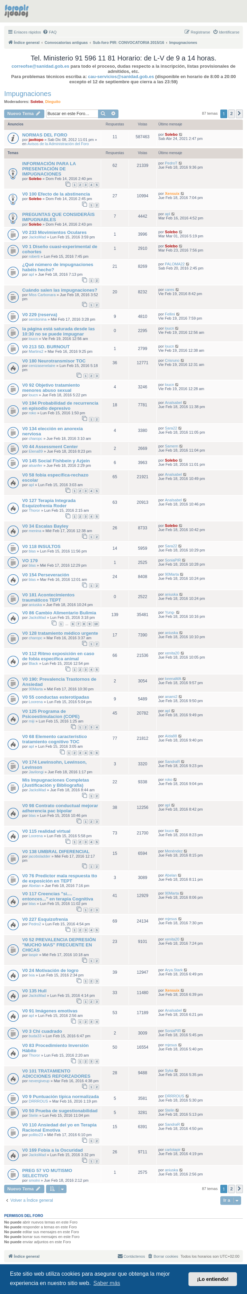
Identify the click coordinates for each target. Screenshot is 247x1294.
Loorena (36, 702)
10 (96, 624)
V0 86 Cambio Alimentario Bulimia (59, 612)
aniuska (35, 605)
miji (32, 721)
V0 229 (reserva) (39, 314)
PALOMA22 (175, 264)
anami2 (171, 697)
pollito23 (36, 1135)
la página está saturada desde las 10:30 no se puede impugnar (58, 331)
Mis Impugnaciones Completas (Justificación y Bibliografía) (55, 782)
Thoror (34, 510)
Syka (169, 1070)
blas (32, 551)
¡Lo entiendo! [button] (213, 1279)
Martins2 (36, 351)
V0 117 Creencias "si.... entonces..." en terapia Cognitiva (57, 896)
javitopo (36, 140)
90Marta (172, 574)
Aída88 (171, 736)
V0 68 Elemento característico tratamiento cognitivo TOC (54, 739)
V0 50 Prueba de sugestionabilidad (60, 1110)
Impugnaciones (27, 93)
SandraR (172, 761)
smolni (34, 1180)
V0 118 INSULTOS (41, 546)
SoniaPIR (173, 560)
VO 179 (30, 560)
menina (35, 531)
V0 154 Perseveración (45, 574)
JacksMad (37, 237)
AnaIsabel (173, 402)
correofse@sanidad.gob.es (40, 66)
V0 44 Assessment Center (50, 446)
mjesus (171, 919)
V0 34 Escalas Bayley (45, 526)
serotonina (37, 319)
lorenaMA (173, 679)
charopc (35, 438)
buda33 (35, 1036)
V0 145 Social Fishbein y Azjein (56, 460)
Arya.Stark (174, 970)
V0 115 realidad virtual (46, 831)
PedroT (171, 163)
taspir (33, 955)
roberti (34, 256)
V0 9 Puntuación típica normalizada (60, 1096)
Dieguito (53, 102)
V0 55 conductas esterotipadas (55, 697)
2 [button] (231, 113)
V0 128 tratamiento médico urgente (60, 633)
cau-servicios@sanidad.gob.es (121, 76)
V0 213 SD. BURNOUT (46, 346)
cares (169, 289)
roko (32, 413)
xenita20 (172, 653)
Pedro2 (35, 924)
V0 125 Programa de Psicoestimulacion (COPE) (51, 714)
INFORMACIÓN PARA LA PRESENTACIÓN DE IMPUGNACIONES (49, 169)
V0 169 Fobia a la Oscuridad (52, 1150)
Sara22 (171, 428)
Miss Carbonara (42, 295)
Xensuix (172, 193)
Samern (171, 446)
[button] (239, 114)
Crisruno (172, 360)
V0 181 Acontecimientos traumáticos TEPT (48, 597)
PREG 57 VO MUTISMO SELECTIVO (47, 1173)
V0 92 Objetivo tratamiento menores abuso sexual (51, 387)
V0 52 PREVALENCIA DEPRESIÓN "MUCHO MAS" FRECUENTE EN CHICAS (59, 945)
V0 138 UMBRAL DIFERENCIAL (56, 851)
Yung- (170, 612)
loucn (33, 339)
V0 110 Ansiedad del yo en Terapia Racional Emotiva (59, 1127)
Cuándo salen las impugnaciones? (59, 290)
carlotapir (172, 1149)
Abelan (35, 886)
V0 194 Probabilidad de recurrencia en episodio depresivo (60, 405)
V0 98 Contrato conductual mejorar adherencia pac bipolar (60, 808)
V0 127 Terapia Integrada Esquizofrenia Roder (49, 503)
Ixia (32, 975)
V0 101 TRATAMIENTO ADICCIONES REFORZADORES (56, 1073)
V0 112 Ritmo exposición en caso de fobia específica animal (58, 656)
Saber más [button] (106, 1283)
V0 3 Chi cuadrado (42, 1031)
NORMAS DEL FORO (44, 135)
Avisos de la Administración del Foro (58, 144)
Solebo (36, 102)
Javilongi (36, 772)
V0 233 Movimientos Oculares (54, 232)
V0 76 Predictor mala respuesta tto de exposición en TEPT (59, 878)
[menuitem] (49, 32)
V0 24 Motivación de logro (50, 970)
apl (167, 214)
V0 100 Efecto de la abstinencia (56, 194)
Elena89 (36, 451)
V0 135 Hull (34, 990)
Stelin (33, 1115)
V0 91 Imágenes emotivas (50, 1010)
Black (33, 663)
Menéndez (174, 851)
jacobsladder (39, 856)
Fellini (170, 314)
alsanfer (35, 465)
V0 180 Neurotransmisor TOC (54, 360)
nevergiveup (39, 1081)
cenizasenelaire (42, 365)
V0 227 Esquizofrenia (45, 919)
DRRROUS (38, 1101)
